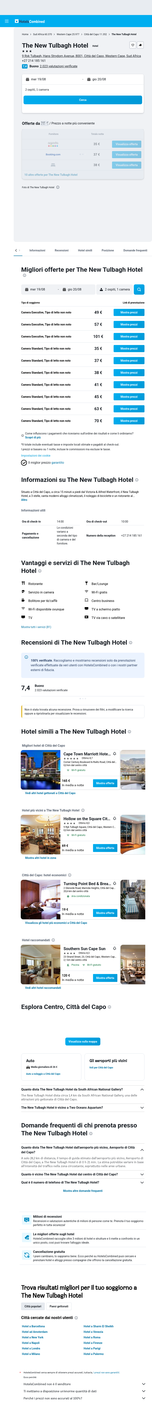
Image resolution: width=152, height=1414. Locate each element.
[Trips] (7, 78)
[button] (6, 21)
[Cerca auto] (7, 50)
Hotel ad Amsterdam (35, 1331)
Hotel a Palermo (94, 1354)
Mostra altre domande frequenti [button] (83, 1190)
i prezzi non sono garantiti (106, 1372)
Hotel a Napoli (31, 1342)
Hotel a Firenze (93, 1342)
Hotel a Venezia (93, 1331)
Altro (24, 499)
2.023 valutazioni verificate (58, 66)
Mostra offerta (105, 783)
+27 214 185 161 (34, 61)
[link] (50, 793)
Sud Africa (38, 34)
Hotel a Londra (31, 1348)
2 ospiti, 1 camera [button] (37, 89)
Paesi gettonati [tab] (59, 1306)
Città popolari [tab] (33, 1306)
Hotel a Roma (92, 1337)
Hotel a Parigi (92, 1348)
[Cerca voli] (7, 33)
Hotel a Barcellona (33, 1326)
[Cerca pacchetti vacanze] (7, 58)
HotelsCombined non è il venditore (85, 1384)
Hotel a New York (32, 1337)
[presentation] (58, 187)
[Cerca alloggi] (7, 41)
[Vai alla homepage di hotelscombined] (29, 21)
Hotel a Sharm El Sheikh (99, 1326)
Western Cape (64, 34)
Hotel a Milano (31, 1354)
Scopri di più (33, 437)
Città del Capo (91, 34)
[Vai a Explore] (7, 66)
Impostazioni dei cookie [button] (35, 455)
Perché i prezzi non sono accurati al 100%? (85, 1398)
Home (25, 34)
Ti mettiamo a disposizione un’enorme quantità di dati (85, 1391)
